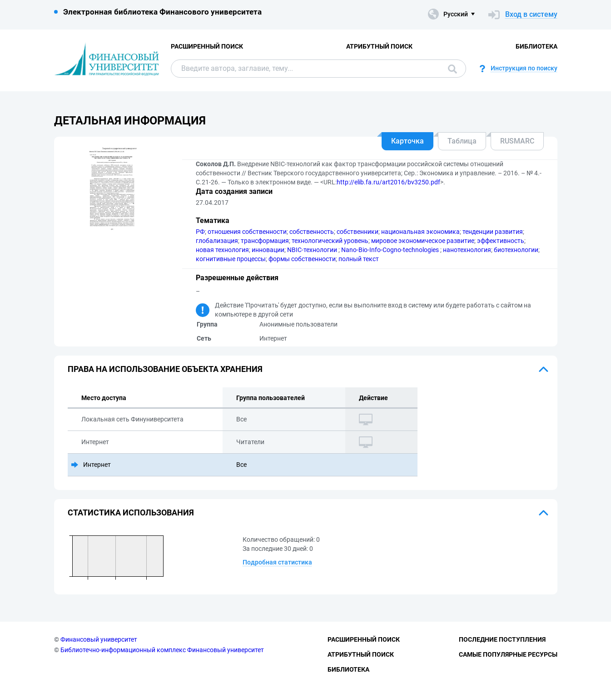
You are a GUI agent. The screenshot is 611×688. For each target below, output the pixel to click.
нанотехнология (467, 249)
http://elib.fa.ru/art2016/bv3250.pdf (388, 182)
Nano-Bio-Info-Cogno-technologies (390, 249)
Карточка (407, 141)
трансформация (265, 240)
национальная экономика (420, 231)
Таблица (462, 141)
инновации (268, 249)
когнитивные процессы (231, 258)
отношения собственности (247, 231)
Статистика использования (131, 512)
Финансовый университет (98, 639)
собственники (357, 231)
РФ (200, 231)
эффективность (500, 240)
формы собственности (302, 258)
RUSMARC (517, 141)
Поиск (452, 69)
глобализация (217, 240)
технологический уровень (330, 240)
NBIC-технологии (312, 249)
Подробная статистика (277, 562)
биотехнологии (516, 249)
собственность (311, 231)
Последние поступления (502, 639)
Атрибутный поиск (379, 46)
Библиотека (536, 46)
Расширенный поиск (207, 46)
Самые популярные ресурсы (508, 654)
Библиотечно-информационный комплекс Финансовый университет (162, 649)
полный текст (358, 258)
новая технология (222, 249)
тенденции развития (492, 231)
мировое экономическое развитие (422, 240)
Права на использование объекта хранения (165, 369)
